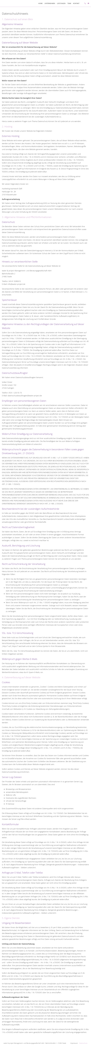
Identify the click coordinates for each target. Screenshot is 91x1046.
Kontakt (76, 3)
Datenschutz (83, 1043)
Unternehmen (49, 3)
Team (69, 3)
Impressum (74, 1043)
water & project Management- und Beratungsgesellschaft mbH (35, 1043)
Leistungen (61, 3)
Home (40, 3)
